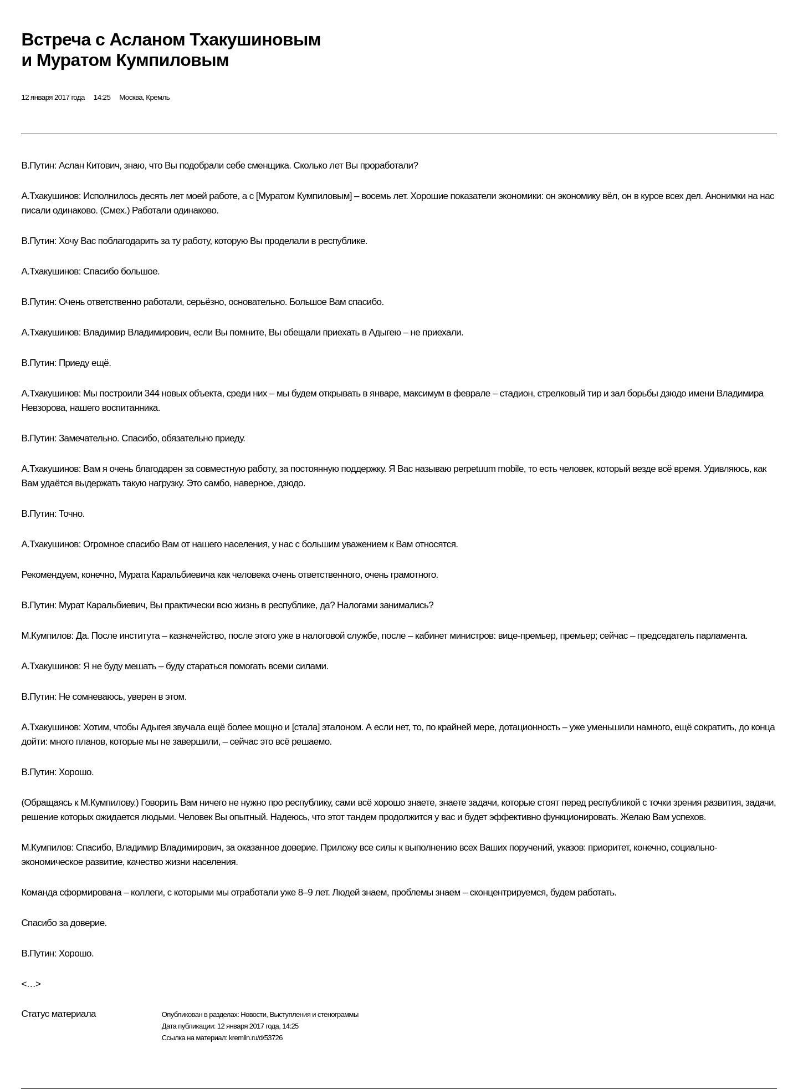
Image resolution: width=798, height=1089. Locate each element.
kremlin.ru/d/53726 (256, 1038)
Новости (253, 1014)
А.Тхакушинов (49, 196)
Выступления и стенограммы (313, 1014)
